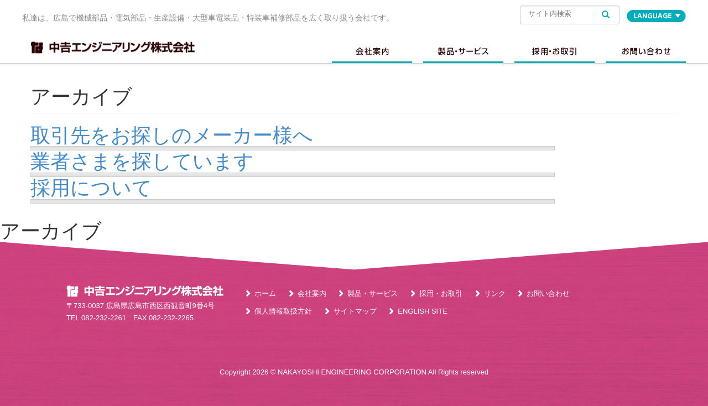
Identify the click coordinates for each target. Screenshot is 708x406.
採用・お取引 (440, 293)
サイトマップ (355, 311)
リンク (495, 293)
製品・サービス (372, 293)
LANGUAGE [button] (656, 17)
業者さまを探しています (142, 161)
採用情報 (554, 52)
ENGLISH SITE (422, 311)
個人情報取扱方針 (283, 311)
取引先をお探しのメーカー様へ (171, 135)
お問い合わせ (646, 52)
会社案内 (372, 52)
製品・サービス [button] (463, 52)
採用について (91, 187)
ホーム (265, 293)
